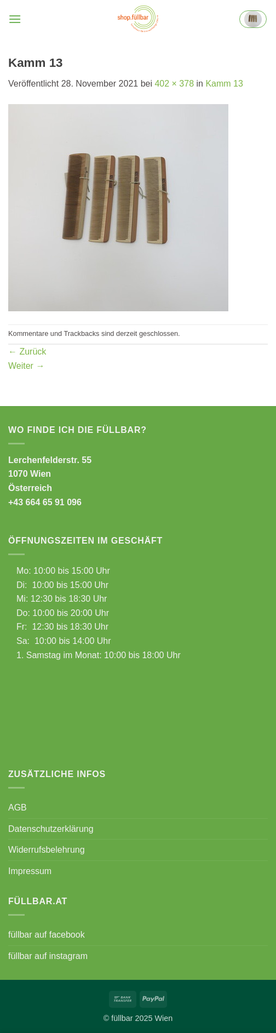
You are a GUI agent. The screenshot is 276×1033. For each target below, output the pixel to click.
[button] (14, 18)
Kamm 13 (224, 83)
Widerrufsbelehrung (46, 849)
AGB (17, 807)
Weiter (26, 365)
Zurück (27, 351)
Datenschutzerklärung (51, 829)
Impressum (29, 871)
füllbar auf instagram (48, 956)
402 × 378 (174, 83)
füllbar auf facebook (46, 934)
